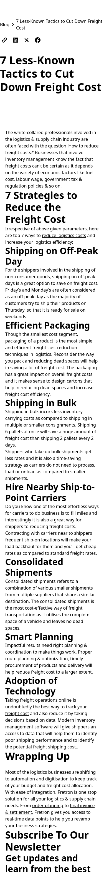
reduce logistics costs (64, 235)
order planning (47, 805)
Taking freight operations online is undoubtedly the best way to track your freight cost (46, 706)
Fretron (65, 792)
